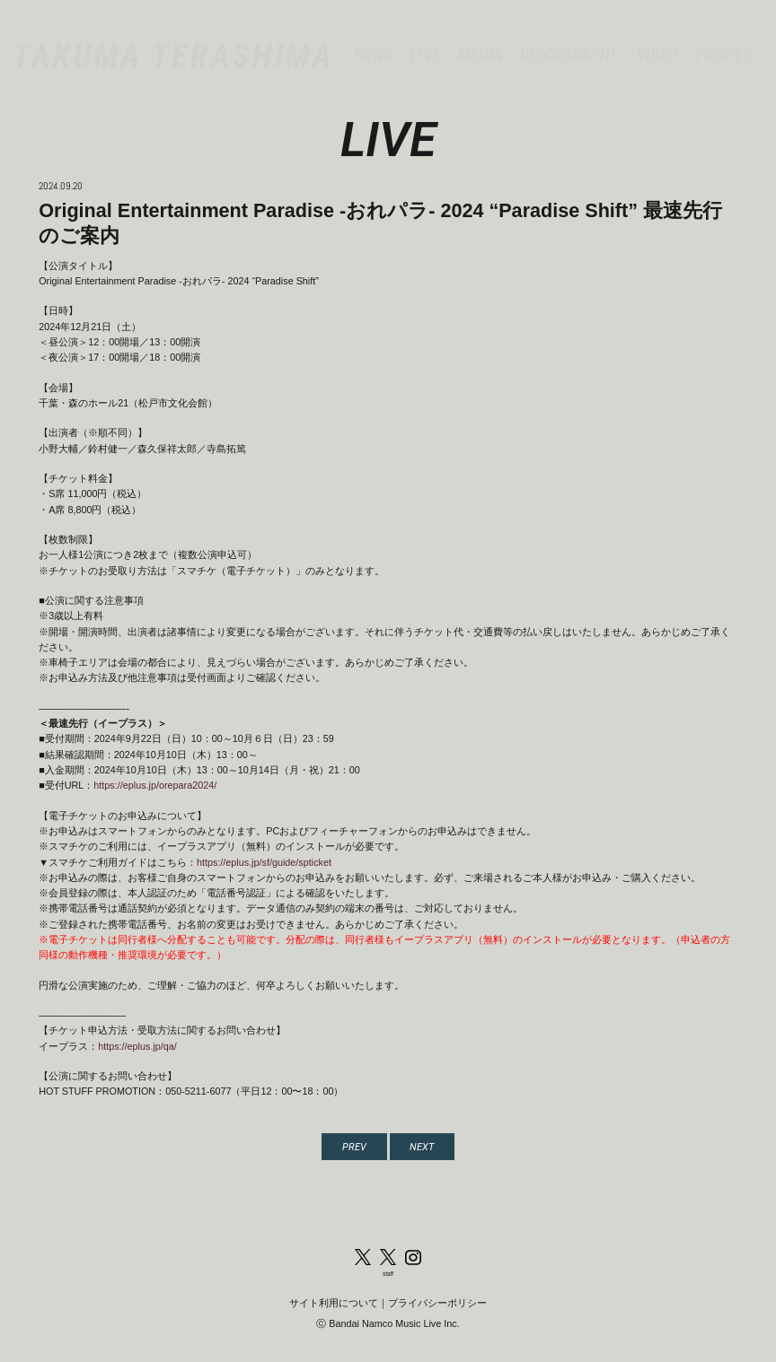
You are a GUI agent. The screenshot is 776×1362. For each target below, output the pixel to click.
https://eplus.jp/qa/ (137, 1046)
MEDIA (480, 39)
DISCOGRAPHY (569, 39)
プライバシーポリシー (437, 1302)
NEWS (373, 39)
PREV (354, 1147)
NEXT (422, 1147)
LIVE (425, 39)
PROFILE (723, 39)
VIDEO (657, 39)
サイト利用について (333, 1302)
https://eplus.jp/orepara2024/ (154, 785)
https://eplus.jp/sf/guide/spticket (264, 862)
